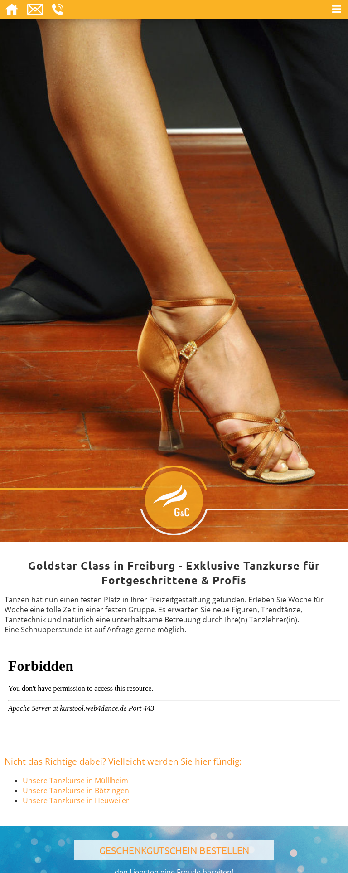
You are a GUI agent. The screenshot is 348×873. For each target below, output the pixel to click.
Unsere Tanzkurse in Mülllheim (75, 781)
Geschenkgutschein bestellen (174, 850)
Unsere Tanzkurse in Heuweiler (76, 800)
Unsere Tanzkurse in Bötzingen (76, 790)
